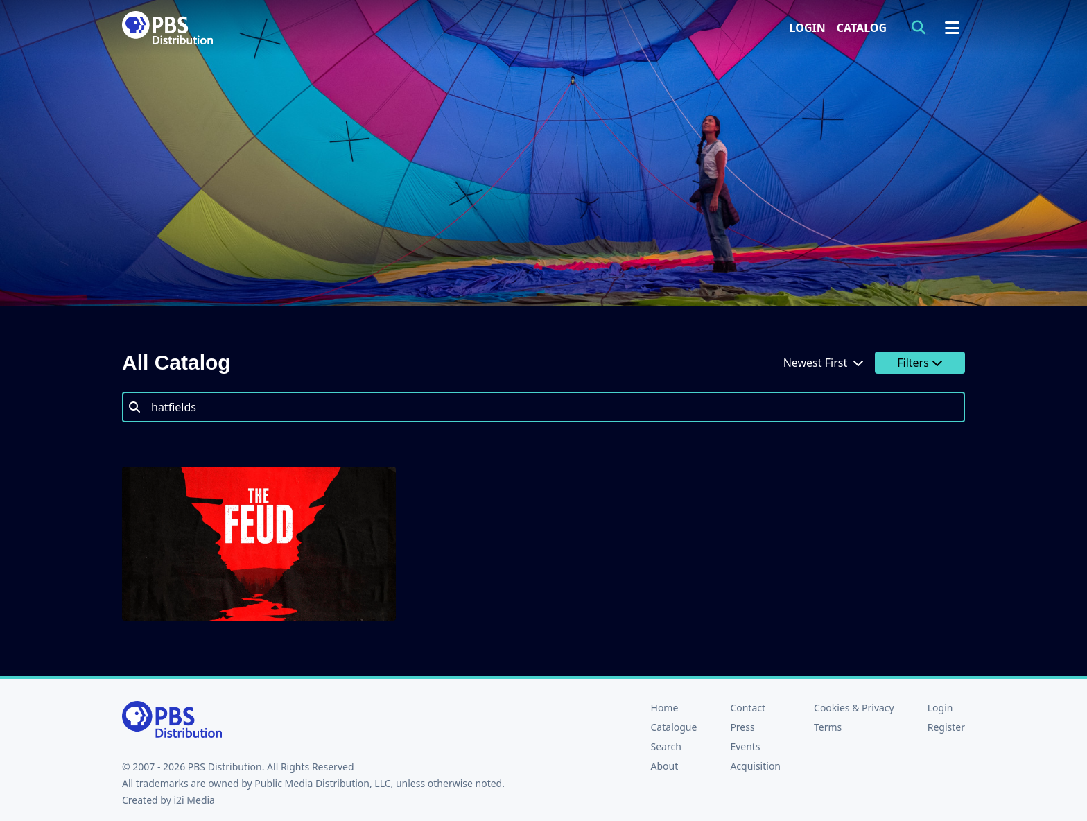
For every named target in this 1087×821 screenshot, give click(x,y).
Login (808, 27)
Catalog (862, 27)
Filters (920, 362)
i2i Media (194, 799)
